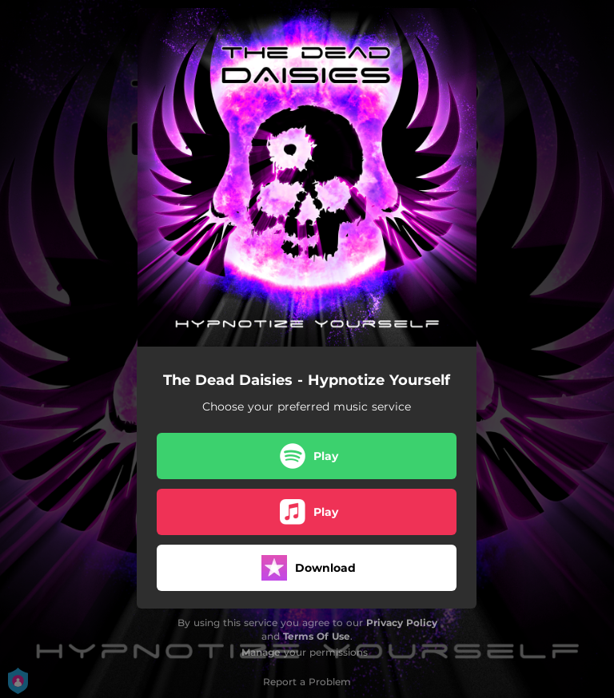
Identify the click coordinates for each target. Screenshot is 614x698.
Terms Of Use (316, 636)
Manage (261, 652)
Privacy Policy (401, 623)
